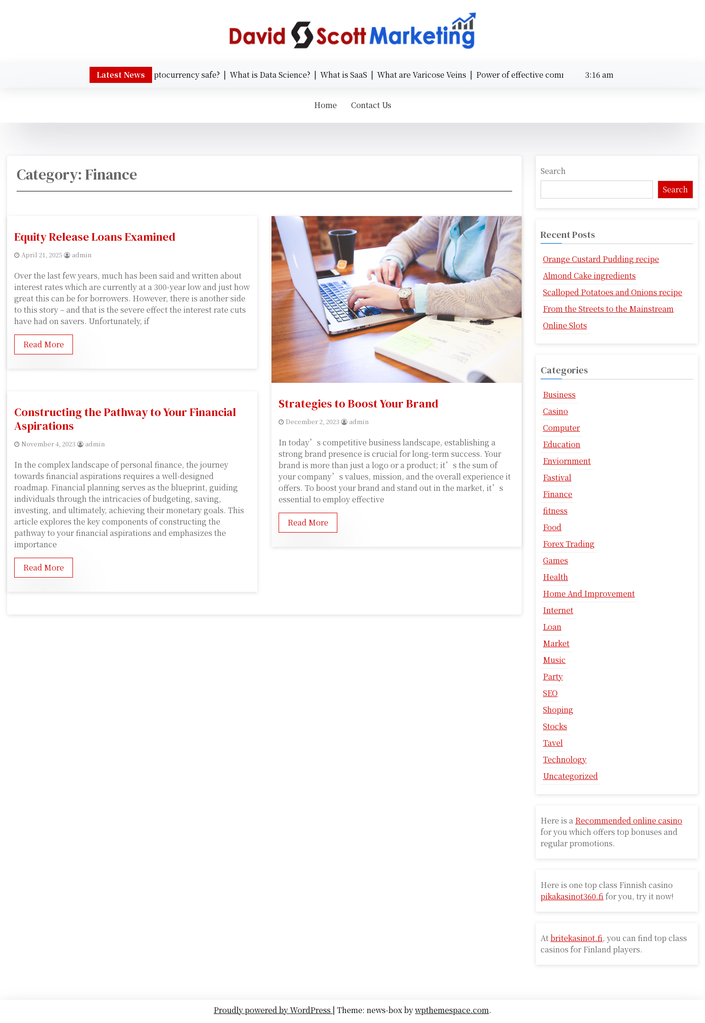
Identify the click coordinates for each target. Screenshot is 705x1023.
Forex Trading (569, 543)
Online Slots (565, 325)
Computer (561, 427)
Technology (565, 759)
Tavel (553, 742)
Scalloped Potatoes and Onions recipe (612, 292)
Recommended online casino (628, 820)
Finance (557, 494)
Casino (555, 411)
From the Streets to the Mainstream (608, 308)
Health (555, 576)
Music (554, 659)
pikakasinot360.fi (572, 896)
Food (552, 527)
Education (561, 444)
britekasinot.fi (577, 937)
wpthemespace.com (452, 1010)
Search (553, 170)
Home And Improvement (589, 593)
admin (81, 254)
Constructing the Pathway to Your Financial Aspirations (125, 419)
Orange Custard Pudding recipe (601, 258)
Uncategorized (570, 775)
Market (556, 643)
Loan (552, 626)
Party (553, 676)
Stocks (555, 726)
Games (555, 560)
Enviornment (567, 460)
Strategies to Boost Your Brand (358, 403)
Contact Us (371, 105)
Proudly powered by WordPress (273, 1010)
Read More (43, 344)
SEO (550, 693)
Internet (558, 610)
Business (559, 394)
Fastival (557, 477)
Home (325, 105)
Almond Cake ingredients (589, 275)
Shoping (558, 709)
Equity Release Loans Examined (94, 236)
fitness (555, 510)
